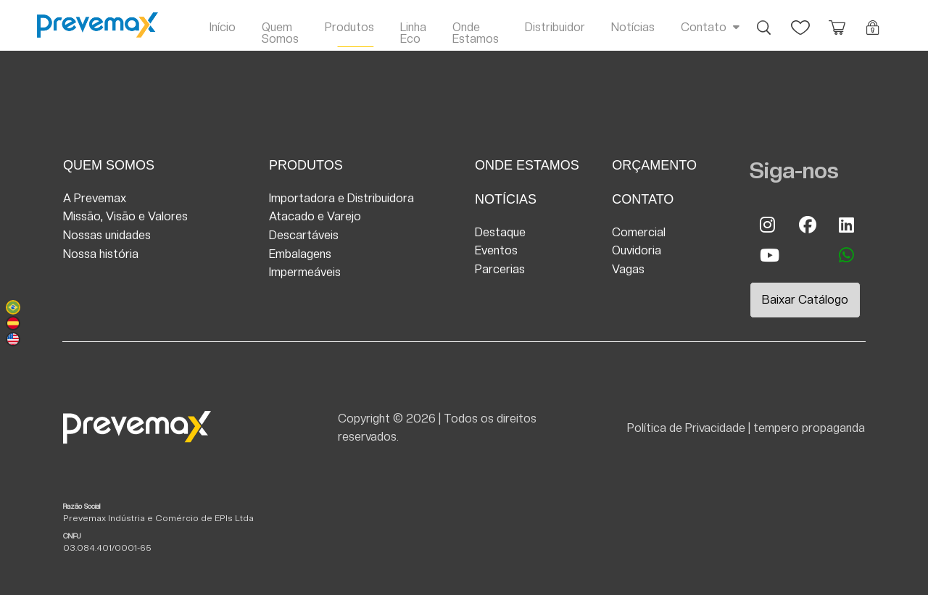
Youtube (768, 255)
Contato (703, 27)
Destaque (500, 232)
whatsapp (847, 255)
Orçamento (837, 20)
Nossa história (100, 254)
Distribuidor (555, 27)
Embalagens (300, 254)
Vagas (628, 269)
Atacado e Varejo (315, 216)
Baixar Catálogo (805, 300)
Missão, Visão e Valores (125, 216)
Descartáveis (304, 235)
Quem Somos (280, 33)
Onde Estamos (475, 33)
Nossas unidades (107, 235)
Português (13, 307)
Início (223, 27)
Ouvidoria (636, 250)
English (13, 339)
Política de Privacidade (686, 428)
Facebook (807, 224)
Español (13, 323)
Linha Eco (413, 33)
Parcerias (500, 269)
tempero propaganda (809, 428)
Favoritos (800, 20)
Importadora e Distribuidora (341, 198)
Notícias (633, 27)
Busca (764, 20)
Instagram (768, 224)
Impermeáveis (305, 272)
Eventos (496, 250)
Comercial (639, 232)
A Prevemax (94, 198)
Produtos (349, 27)
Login (873, 20)
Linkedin (847, 224)
